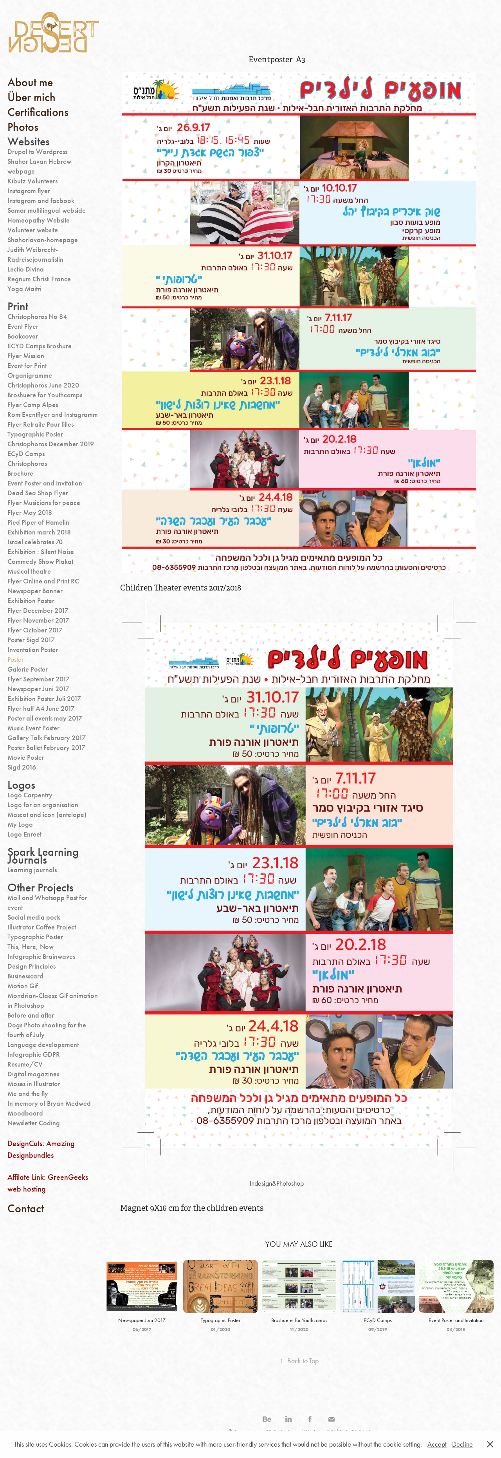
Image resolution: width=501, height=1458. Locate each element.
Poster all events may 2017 (44, 718)
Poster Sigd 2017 (31, 640)
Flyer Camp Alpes (32, 404)
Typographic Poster (35, 434)
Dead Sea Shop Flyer (37, 493)
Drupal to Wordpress (37, 151)
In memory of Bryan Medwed (49, 1103)
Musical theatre (29, 571)
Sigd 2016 (21, 767)
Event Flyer (22, 326)
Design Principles (31, 966)
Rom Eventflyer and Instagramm (52, 414)
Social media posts (33, 917)
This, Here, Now (30, 946)
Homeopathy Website (38, 220)
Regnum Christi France (39, 279)
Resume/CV (25, 1064)
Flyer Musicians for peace (43, 502)
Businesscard (25, 976)
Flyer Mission (25, 355)
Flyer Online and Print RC (43, 581)
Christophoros (27, 463)
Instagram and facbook (40, 200)
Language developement (43, 1044)
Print (17, 306)
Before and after (30, 1015)
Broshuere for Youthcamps (44, 395)
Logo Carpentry (29, 795)
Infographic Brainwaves (41, 956)
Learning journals (32, 870)
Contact (25, 1208)
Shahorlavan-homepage (42, 239)
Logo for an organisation (42, 805)
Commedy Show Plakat (40, 561)
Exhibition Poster (30, 600)
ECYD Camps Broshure (39, 346)
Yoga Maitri (24, 288)
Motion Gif (22, 986)
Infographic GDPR (33, 1054)
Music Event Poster (33, 728)
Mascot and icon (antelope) (47, 814)
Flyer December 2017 (37, 610)
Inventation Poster (32, 649)
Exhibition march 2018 (39, 532)
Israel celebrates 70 (35, 542)
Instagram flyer (28, 191)
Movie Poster (25, 757)
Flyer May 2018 (29, 512)
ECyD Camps (26, 453)
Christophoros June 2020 (43, 385)
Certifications (37, 112)
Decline (462, 1444)
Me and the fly (27, 1093)
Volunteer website (32, 230)
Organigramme (29, 375)
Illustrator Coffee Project (41, 927)
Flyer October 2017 (35, 630)
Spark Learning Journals (43, 856)
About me (30, 82)
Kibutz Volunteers (32, 181)
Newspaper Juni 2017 (38, 689)
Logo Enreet (24, 834)
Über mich (31, 97)
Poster (15, 659)
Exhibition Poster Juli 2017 (44, 698)
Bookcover (22, 336)
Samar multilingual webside (46, 210)
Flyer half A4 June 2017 (41, 708)
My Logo (20, 824)
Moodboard (25, 1113)
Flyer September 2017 (38, 679)
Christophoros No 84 (37, 316)
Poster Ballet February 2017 (46, 747)
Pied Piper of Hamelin (38, 522)
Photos (22, 127)
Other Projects (40, 887)
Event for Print (27, 365)
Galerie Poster (27, 669)
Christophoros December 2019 (50, 444)
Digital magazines (33, 1074)
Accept (437, 1444)
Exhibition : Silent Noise (40, 551)
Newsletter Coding (33, 1123)
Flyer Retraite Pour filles (40, 424)
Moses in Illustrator (33, 1083)
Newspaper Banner (35, 591)
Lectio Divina (25, 269)
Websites (28, 141)
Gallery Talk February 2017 (46, 738)
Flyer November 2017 (38, 620)
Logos (21, 785)
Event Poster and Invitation (44, 483)
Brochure (20, 473)
